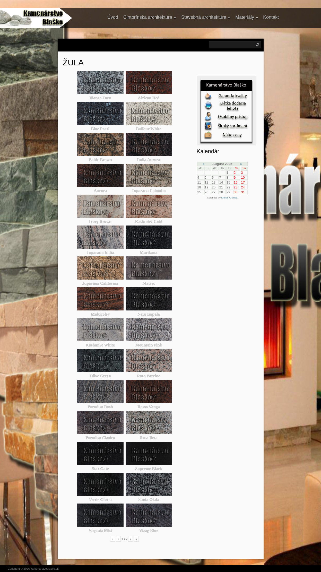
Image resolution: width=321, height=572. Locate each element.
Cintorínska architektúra (149, 17)
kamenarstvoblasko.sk (45, 568)
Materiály (246, 17)
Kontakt (271, 17)
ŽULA (73, 62)
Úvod (112, 17)
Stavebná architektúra (205, 17)
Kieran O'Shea (229, 197)
